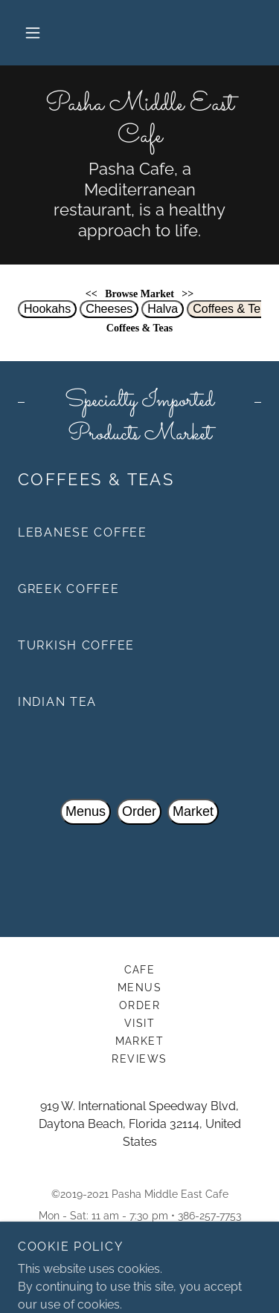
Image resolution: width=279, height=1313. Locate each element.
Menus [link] (140, 987)
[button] (33, 33)
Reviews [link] (139, 1059)
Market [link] (139, 1041)
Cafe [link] (139, 970)
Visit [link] (139, 1023)
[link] (139, 121)
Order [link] (140, 1005)
